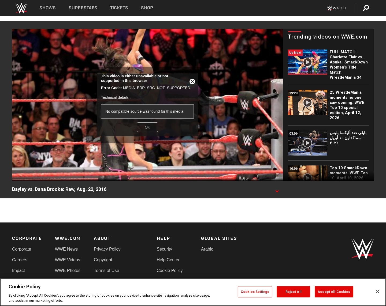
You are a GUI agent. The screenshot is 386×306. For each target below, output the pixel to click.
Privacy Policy (107, 249)
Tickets (119, 7)
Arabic (207, 249)
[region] (193, 292)
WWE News (66, 249)
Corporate (21, 249)
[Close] (377, 291)
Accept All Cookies (334, 292)
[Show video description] (277, 189)
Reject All (293, 292)
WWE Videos (67, 260)
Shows (47, 7)
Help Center (168, 260)
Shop (147, 7)
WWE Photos (67, 270)
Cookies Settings (255, 292)
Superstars (83, 7)
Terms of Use (106, 270)
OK (147, 127)
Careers (19, 260)
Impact (18, 270)
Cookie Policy (170, 270)
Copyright (103, 260)
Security (164, 249)
